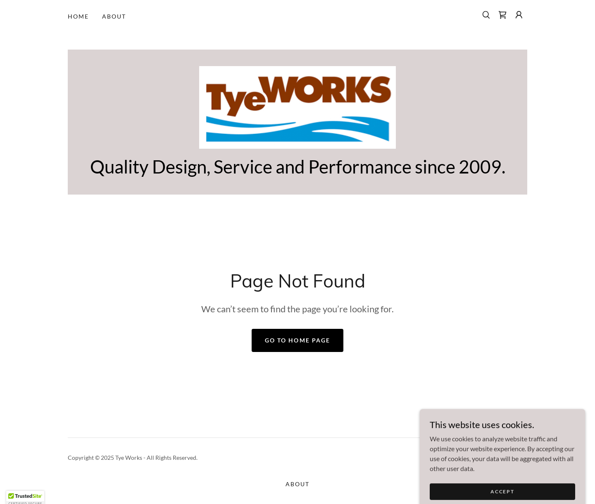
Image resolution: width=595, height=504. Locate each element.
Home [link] (78, 16)
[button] (519, 15)
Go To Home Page (297, 340)
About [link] (114, 16)
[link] (502, 15)
